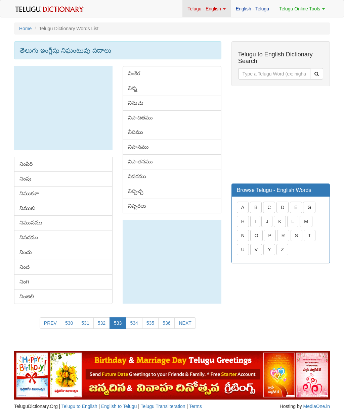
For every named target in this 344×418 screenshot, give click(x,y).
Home (25, 28)
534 (134, 323)
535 (150, 323)
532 (101, 323)
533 (118, 323)
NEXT (185, 323)
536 (166, 323)
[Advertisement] (63, 108)
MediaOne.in (316, 406)
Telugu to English (79, 406)
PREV (50, 323)
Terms (195, 406)
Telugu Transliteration (162, 406)
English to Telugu (119, 406)
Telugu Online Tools (302, 8)
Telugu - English (206, 8)
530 (69, 323)
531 (85, 323)
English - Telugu (252, 8)
